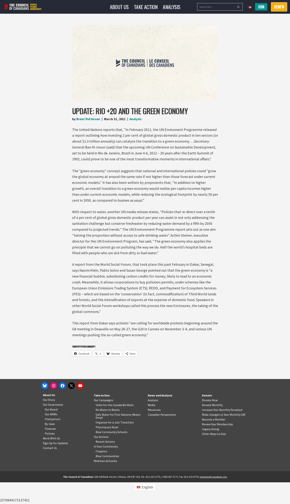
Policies (50, 455)
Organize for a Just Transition (115, 444)
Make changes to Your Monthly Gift (223, 436)
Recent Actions (105, 463)
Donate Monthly (212, 426)
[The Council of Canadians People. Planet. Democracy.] (23, 7)
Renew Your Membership (217, 446)
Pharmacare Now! (107, 449)
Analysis (171, 7)
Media (151, 426)
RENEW (279, 7)
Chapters (101, 473)
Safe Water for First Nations (113, 436)
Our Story (49, 421)
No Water (102, 431)
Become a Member (213, 441)
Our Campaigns (103, 422)
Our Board (51, 431)
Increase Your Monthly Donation (222, 431)
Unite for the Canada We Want (115, 426)
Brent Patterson (88, 119)
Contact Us (50, 469)
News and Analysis (160, 417)
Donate (207, 417)
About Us (119, 7)
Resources (154, 431)
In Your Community (106, 468)
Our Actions (101, 458)
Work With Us (51, 460)
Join (261, 7)
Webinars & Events (105, 482)
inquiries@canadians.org (213, 498)
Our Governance (53, 426)
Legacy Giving (210, 451)
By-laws (50, 445)
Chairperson (52, 441)
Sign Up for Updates (55, 465)
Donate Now (210, 422)
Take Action (146, 7)
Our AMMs (51, 436)
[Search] (215, 7)
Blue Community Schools (111, 453)
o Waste (114, 431)
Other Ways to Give (214, 455)
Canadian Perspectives (162, 436)
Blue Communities (107, 478)
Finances (50, 450)
